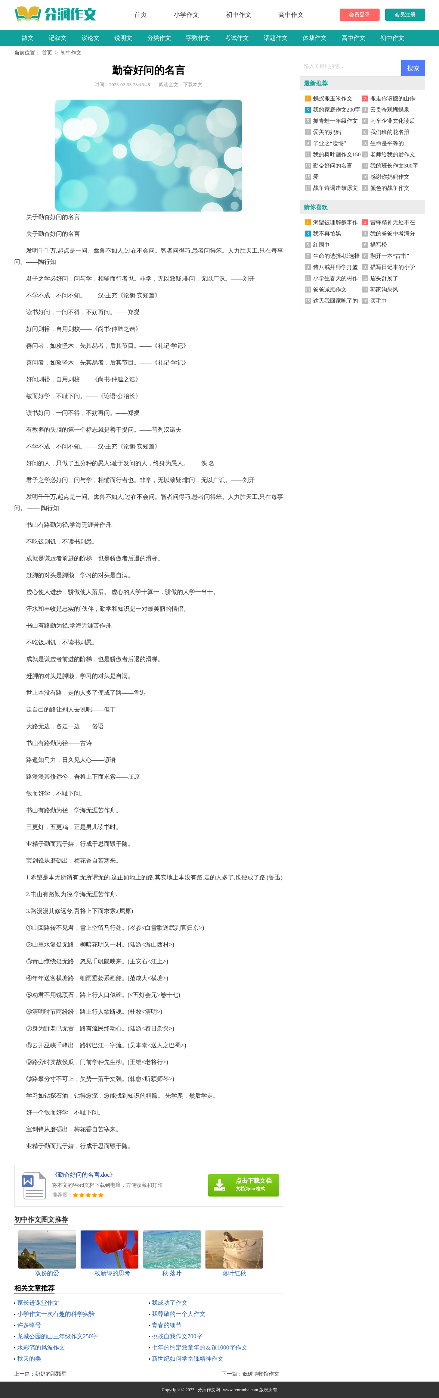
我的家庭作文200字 (337, 110)
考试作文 (237, 38)
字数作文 (198, 38)
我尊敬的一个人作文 (178, 1314)
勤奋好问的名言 (332, 166)
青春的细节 (167, 1325)
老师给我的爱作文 (392, 154)
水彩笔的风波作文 (41, 1347)
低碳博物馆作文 (260, 1374)
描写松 (378, 245)
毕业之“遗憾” (329, 143)
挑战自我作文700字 (177, 1336)
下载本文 (193, 84)
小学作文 (186, 14)
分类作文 (159, 38)
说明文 (123, 38)
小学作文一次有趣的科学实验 (56, 1314)
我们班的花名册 (389, 132)
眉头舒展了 (384, 278)
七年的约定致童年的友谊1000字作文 (199, 1347)
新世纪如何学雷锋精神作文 (187, 1358)
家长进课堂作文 (38, 1303)
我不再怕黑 (327, 234)
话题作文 (276, 38)
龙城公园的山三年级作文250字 (57, 1336)
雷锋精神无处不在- (393, 222)
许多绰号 (29, 1325)
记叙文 (58, 38)
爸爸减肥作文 (330, 290)
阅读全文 (168, 84)
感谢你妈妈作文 (389, 177)
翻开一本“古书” (389, 256)
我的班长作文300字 (394, 166)
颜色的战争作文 (389, 188)
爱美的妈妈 (327, 132)
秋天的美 (29, 1358)
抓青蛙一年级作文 (335, 121)
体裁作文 (315, 38)
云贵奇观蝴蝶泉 (389, 110)
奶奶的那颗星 (51, 1374)
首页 (140, 14)
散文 (28, 38)
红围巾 (321, 245)
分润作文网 (209, 1389)
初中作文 (238, 14)
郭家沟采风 (384, 290)
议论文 (90, 38)
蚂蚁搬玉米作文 (332, 98)
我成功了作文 (170, 1303)
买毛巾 (378, 301)
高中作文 (291, 14)
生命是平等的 (387, 143)
